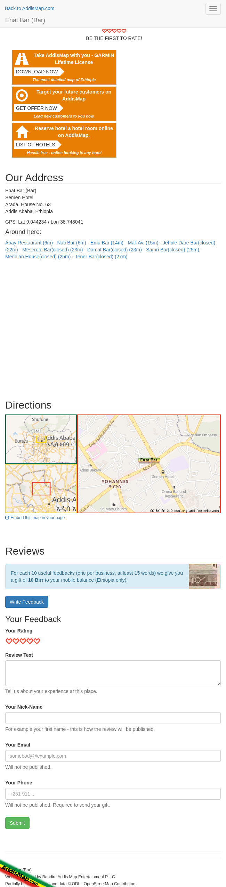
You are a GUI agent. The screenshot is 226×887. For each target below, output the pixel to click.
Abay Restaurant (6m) (29, 242)
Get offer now (36, 108)
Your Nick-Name (23, 707)
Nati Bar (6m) (72, 242)
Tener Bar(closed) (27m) (101, 256)
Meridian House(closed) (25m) (38, 256)
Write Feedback (27, 602)
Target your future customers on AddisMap (74, 95)
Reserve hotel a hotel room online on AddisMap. (74, 132)
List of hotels (35, 144)
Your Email (17, 745)
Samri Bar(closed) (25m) (173, 249)
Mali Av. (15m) (144, 242)
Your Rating (18, 631)
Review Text (19, 655)
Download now (37, 71)
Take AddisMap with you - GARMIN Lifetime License (74, 59)
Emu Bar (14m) (107, 242)
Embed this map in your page (35, 517)
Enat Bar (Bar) (25, 20)
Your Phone (18, 782)
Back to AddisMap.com (29, 8)
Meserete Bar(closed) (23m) (53, 249)
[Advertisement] (113, 326)
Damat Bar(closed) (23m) (115, 249)
